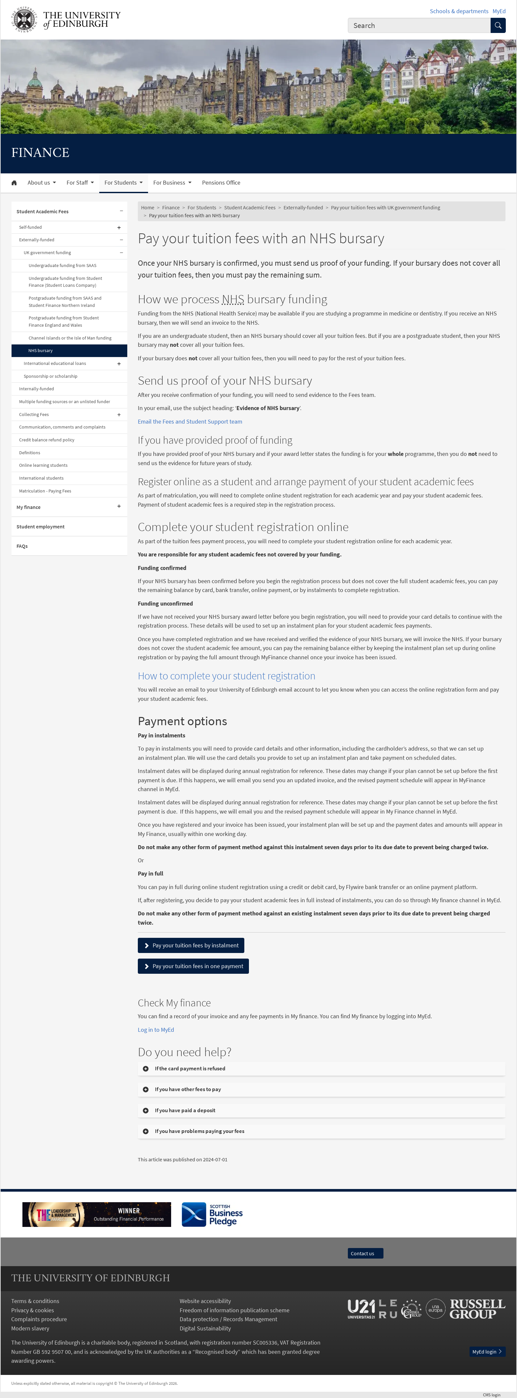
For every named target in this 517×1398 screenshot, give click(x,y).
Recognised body (216, 1351)
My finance (28, 507)
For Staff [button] (78, 182)
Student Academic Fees (42, 211)
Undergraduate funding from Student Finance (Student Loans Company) (65, 281)
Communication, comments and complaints (62, 427)
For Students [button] (121, 182)
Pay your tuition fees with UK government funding (385, 207)
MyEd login (487, 1351)
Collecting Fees (34, 414)
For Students (202, 207)
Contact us (365, 1253)
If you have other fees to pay (188, 1089)
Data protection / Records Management (228, 1319)
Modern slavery (30, 1328)
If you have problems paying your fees (200, 1131)
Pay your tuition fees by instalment (191, 945)
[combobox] (419, 25)
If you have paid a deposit (185, 1110)
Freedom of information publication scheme (234, 1310)
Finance (171, 207)
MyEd (499, 11)
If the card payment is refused (190, 1068)
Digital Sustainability (205, 1328)
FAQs (22, 546)
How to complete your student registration (227, 675)
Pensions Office (221, 182)
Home (147, 207)
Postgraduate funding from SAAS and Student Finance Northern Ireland (65, 301)
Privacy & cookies (32, 1310)
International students (41, 478)
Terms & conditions (35, 1301)
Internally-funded (36, 389)
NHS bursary (40, 350)
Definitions (29, 453)
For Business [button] (170, 182)
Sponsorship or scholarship (50, 376)
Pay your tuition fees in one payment (193, 966)
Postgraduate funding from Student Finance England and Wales (64, 321)
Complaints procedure (39, 1319)
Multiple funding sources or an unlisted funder (64, 401)
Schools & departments (459, 11)
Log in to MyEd (156, 1029)
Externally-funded (36, 240)
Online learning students (43, 465)
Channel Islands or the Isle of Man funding (70, 338)
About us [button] (39, 182)
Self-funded (30, 227)
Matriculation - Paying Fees (45, 491)
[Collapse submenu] (121, 211)
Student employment (40, 526)
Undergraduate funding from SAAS (62, 265)
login (494, 1394)
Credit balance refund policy (47, 440)
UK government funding (47, 252)
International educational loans (55, 363)
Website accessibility (205, 1301)
